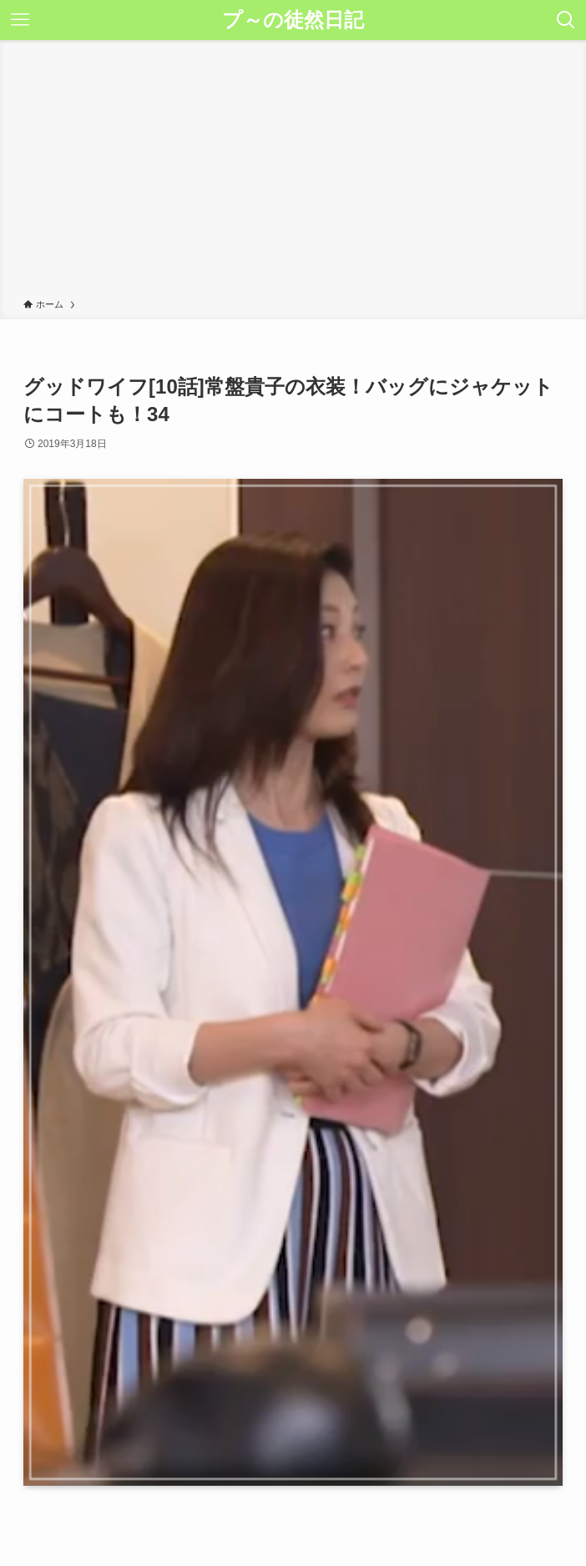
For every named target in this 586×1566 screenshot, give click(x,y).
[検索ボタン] (566, 20)
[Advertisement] (293, 172)
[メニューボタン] (20, 20)
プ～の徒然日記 (293, 20)
